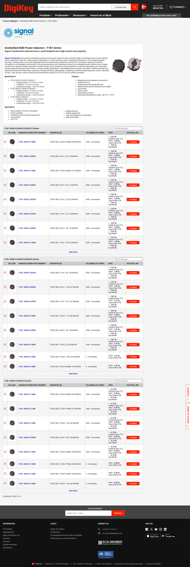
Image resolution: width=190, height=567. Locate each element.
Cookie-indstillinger (154, 564)
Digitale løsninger (10, 545)
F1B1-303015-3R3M (27, 228)
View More (73, 252)
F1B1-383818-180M (27, 367)
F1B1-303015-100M (27, 171)
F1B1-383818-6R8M (27, 330)
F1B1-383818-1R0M (27, 345)
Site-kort (6, 541)
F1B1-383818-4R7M (27, 301)
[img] (18, 9)
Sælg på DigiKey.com (11, 535)
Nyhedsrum (7, 548)
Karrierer (6, 538)
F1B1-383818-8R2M (27, 287)
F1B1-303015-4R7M (27, 199)
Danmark (37, 564)
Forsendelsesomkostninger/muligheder (66, 535)
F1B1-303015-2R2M (27, 185)
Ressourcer (79, 15)
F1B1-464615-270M (27, 409)
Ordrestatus (55, 532)
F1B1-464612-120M (27, 464)
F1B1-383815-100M (27, 316)
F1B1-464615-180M (27, 394)
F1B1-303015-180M (27, 142)
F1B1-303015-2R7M (27, 214)
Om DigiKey (7, 529)
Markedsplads (8, 532)
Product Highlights (10, 21)
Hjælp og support (57, 529)
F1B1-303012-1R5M (27, 243)
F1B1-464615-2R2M (27, 437)
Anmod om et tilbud (100, 15)
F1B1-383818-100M (27, 357)
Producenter (61, 15)
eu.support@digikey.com (110, 533)
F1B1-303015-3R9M (27, 156)
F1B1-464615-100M (27, 423)
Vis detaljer (133, 142)
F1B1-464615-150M (27, 452)
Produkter (44, 15)
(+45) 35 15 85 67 (107, 529)
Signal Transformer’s (13, 58)
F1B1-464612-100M (27, 484)
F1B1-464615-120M (27, 474)
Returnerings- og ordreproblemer (63, 538)
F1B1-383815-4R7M (27, 273)
